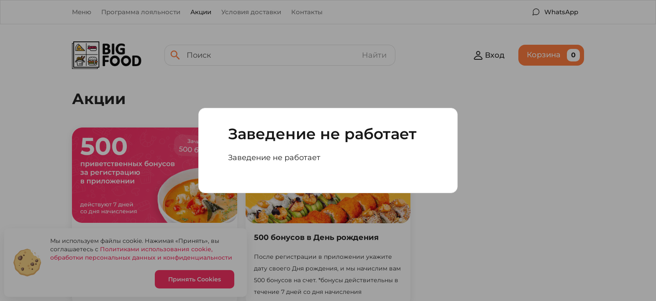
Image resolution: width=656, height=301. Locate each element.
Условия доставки (251, 12)
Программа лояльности (140, 12)
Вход (489, 55)
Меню (81, 12)
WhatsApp (561, 12)
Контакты (307, 12)
